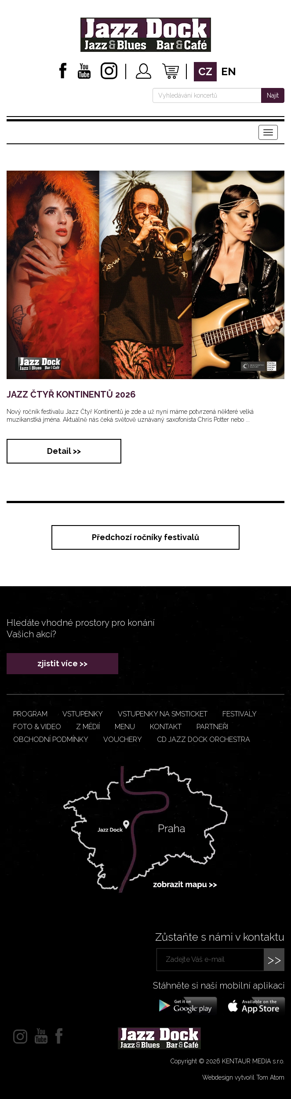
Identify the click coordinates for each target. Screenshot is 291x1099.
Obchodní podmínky (50, 739)
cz (205, 71)
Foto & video (37, 727)
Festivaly (239, 714)
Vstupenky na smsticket (162, 714)
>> (274, 959)
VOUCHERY (122, 739)
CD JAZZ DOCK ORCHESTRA (203, 739)
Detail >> (64, 451)
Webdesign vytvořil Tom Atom (243, 1077)
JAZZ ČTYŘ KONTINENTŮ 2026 (71, 394)
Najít (273, 95)
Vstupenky (82, 714)
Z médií (88, 727)
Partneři (212, 727)
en (228, 71)
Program (30, 714)
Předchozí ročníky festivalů (145, 537)
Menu (125, 727)
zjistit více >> (62, 663)
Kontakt (166, 727)
